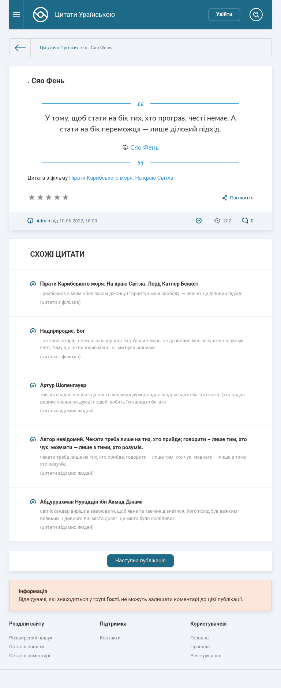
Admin (43, 220)
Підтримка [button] (113, 624)
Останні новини (26, 646)
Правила (200, 646)
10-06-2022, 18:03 (78, 220)
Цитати (48, 47)
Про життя (72, 47)
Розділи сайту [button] (26, 624)
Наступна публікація (140, 561)
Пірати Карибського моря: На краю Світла (121, 178)
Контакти (110, 638)
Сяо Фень (144, 147)
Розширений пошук (30, 638)
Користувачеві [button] (208, 624)
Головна (199, 638)
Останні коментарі (29, 655)
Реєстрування (205, 655)
